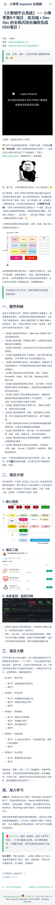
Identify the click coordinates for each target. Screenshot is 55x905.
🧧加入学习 (13, 836)
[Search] (51, 4)
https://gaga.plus (11, 156)
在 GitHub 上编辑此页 (12, 873)
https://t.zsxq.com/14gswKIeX (24, 46)
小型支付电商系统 (13, 887)
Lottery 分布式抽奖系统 (40, 887)
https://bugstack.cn (19, 42)
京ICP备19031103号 (11, 897)
